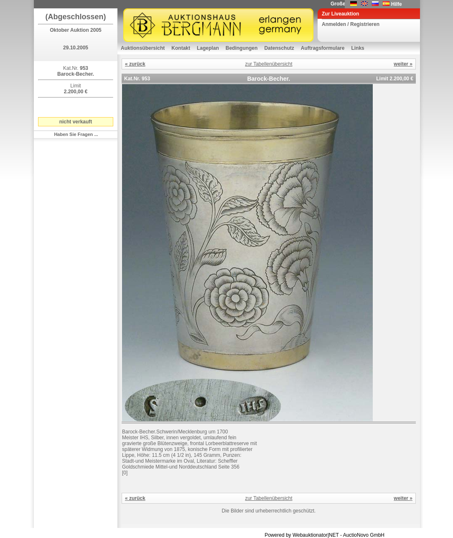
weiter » (403, 64)
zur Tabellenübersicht (268, 64)
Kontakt (180, 48)
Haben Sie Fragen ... (76, 134)
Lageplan (208, 48)
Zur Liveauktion (340, 14)
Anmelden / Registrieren (350, 24)
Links (357, 48)
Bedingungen (242, 48)
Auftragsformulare (323, 48)
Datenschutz (279, 48)
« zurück (135, 64)
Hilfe (396, 4)
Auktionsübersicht (143, 48)
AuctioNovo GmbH (363, 535)
